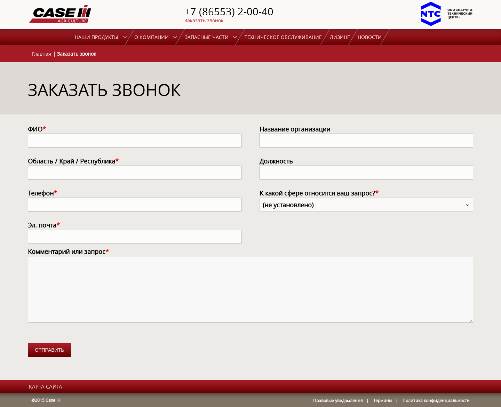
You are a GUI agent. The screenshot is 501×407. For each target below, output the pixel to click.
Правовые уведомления (338, 400)
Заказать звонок (203, 20)
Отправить (49, 350)
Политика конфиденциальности (436, 400)
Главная (41, 53)
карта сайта (45, 386)
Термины (382, 400)
